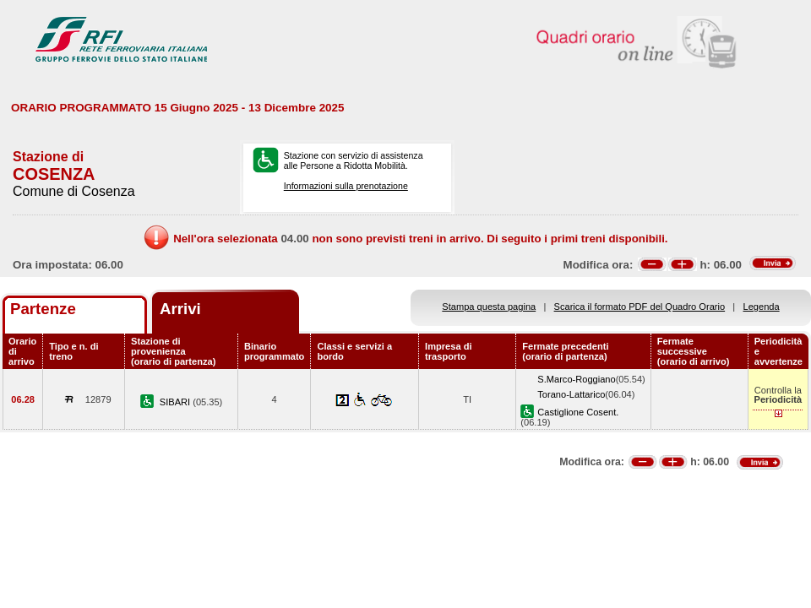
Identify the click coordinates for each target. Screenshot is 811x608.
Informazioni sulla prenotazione (346, 186)
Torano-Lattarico (571, 394)
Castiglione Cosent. (577, 412)
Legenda (761, 306)
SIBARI (176, 402)
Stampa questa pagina (489, 306)
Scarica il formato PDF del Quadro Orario (640, 306)
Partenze (43, 309)
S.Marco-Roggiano (576, 379)
